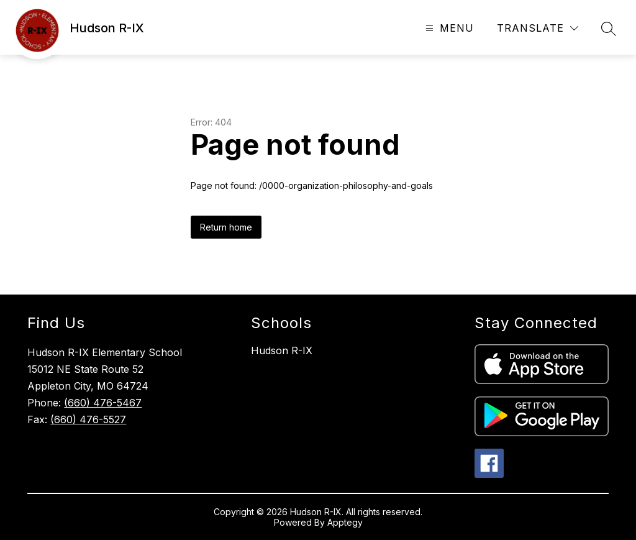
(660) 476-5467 (103, 402)
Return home (226, 227)
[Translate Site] (537, 28)
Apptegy (345, 522)
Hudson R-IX (281, 350)
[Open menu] (448, 28)
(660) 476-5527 (88, 419)
